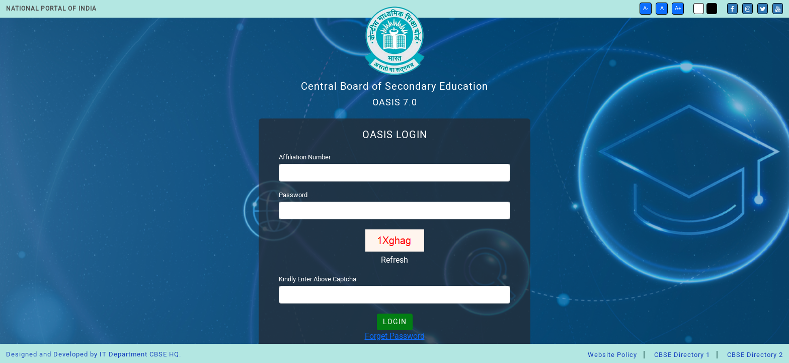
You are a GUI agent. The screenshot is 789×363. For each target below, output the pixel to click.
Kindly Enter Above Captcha (317, 279)
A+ (678, 8)
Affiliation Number (305, 157)
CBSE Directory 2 (755, 354)
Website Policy (612, 354)
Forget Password (395, 336)
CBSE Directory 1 (682, 354)
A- (645, 8)
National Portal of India (51, 8)
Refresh (394, 260)
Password (293, 195)
